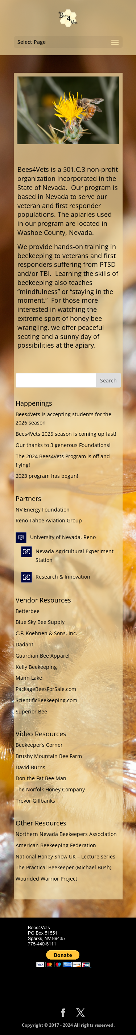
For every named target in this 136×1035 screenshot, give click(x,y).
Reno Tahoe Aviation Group (49, 520)
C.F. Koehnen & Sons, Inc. (46, 633)
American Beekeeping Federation (56, 845)
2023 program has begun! (47, 475)
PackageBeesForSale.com (46, 689)
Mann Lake (29, 677)
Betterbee (28, 611)
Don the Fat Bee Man (41, 778)
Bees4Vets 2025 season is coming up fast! (66, 433)
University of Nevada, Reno (63, 537)
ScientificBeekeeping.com (46, 700)
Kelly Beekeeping (36, 666)
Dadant (24, 644)
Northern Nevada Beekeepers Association (66, 834)
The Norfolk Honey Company (50, 789)
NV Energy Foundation (43, 509)
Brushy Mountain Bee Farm (49, 756)
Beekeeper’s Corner (39, 744)
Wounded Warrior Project (46, 878)
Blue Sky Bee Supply (40, 621)
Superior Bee (31, 711)
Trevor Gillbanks (35, 800)
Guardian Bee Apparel (43, 655)
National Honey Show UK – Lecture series (65, 856)
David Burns (30, 767)
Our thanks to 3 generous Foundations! (63, 445)
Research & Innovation (63, 576)
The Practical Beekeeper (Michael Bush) (63, 867)
